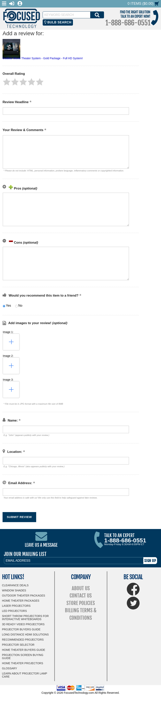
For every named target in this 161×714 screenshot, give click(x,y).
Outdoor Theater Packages (23, 595)
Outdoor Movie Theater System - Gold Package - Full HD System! (43, 58)
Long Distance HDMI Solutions (25, 634)
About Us (81, 588)
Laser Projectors (16, 605)
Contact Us (81, 596)
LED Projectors (14, 610)
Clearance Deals (15, 585)
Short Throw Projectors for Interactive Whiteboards (25, 617)
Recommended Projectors (23, 639)
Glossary (9, 668)
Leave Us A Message (41, 545)
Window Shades (14, 590)
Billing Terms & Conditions (81, 614)
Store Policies (80, 603)
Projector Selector (18, 644)
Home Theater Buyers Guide (23, 649)
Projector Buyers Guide (21, 629)
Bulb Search (58, 22)
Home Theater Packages (20, 600)
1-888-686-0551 (127, 22)
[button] (7, 82)
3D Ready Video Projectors (23, 624)
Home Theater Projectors (22, 663)
